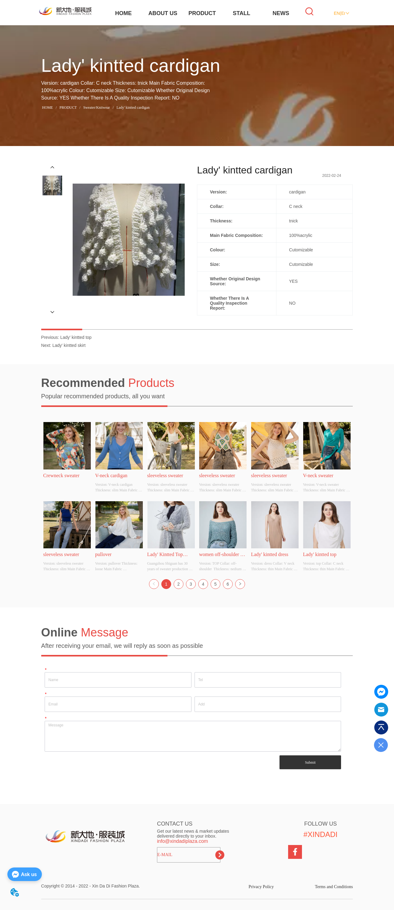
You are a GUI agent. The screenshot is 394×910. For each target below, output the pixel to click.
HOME (123, 13)
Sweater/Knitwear (96, 107)
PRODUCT (202, 13)
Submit (310, 762)
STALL (241, 13)
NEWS (281, 13)
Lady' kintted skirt (69, 345)
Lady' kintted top (76, 337)
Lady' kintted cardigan (132, 107)
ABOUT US (162, 13)
